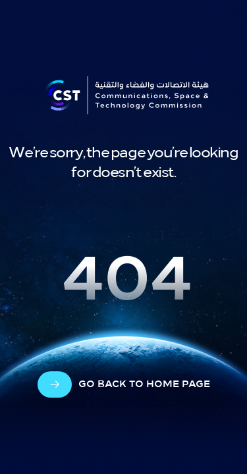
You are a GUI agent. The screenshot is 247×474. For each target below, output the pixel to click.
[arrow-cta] (124, 384)
